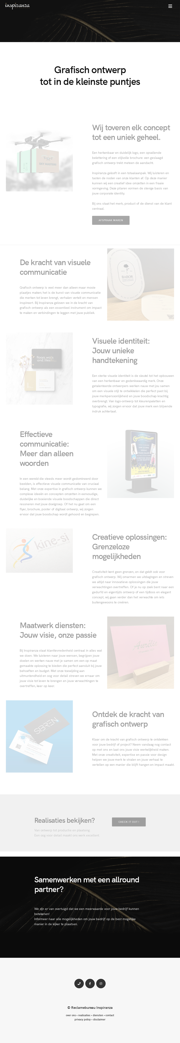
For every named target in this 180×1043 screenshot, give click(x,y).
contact (109, 1015)
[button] (170, 6)
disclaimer (99, 1019)
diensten (98, 1015)
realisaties (84, 1015)
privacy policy (83, 1019)
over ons (71, 1015)
